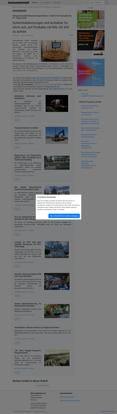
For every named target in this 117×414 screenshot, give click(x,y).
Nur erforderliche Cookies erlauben (64, 216)
